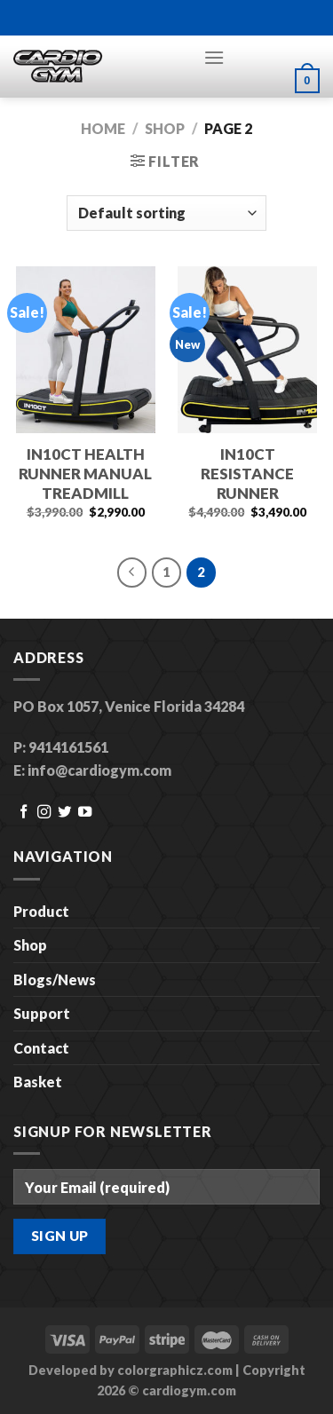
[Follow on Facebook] (23, 812)
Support (41, 1013)
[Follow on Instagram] (44, 812)
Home (103, 128)
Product (41, 911)
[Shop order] (166, 213)
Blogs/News (54, 979)
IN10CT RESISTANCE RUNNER (247, 473)
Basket (37, 1081)
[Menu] (214, 57)
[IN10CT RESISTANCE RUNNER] (247, 349)
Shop (165, 128)
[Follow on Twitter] (64, 812)
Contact (41, 1047)
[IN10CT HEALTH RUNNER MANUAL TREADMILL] (85, 349)
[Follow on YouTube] (84, 812)
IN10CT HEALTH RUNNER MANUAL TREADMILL (85, 473)
